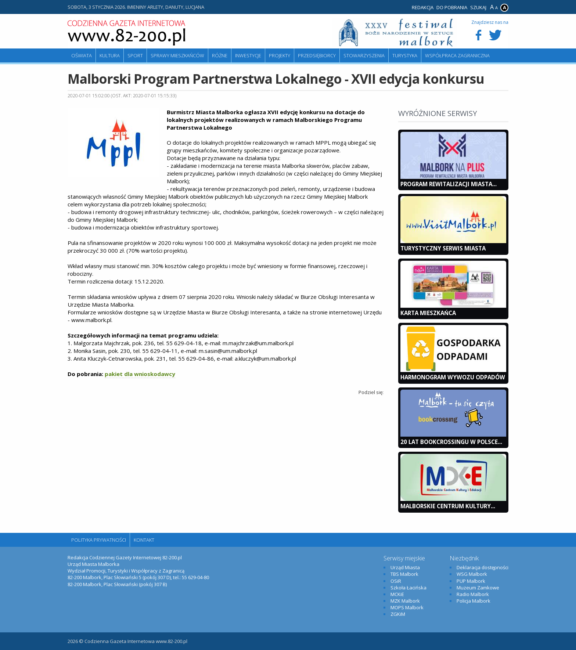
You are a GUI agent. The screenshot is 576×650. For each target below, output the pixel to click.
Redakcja (422, 7)
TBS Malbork (404, 574)
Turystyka (404, 55)
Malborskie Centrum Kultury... (447, 506)
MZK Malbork (405, 600)
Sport (135, 55)
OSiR (395, 581)
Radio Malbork (473, 594)
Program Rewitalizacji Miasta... (448, 184)
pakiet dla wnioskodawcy (140, 374)
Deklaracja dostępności (482, 567)
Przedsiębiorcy (317, 55)
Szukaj (478, 7)
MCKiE (397, 594)
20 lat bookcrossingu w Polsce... (451, 441)
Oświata (81, 55)
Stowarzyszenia (364, 55)
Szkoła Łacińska (408, 587)
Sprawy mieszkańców (177, 55)
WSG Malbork (472, 574)
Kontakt (144, 540)
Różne (219, 55)
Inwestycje (248, 55)
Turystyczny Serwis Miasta (443, 248)
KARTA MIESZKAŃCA (428, 313)
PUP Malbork (471, 581)
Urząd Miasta (405, 567)
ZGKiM (397, 614)
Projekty (279, 55)
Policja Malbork (473, 600)
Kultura (110, 55)
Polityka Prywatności (98, 540)
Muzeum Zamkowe (478, 587)
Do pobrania (451, 7)
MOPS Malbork (407, 607)
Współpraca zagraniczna (457, 55)
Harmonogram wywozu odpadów (452, 377)
